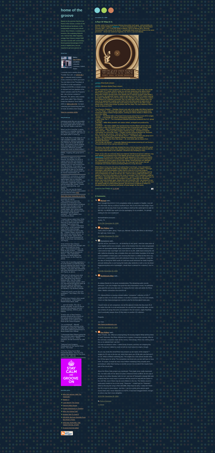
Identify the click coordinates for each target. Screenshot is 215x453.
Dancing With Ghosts (70, 405)
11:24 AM (116, 188)
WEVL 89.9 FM (72, 104)
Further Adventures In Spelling (73, 408)
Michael (103, 200)
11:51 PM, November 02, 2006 (108, 223)
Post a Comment (105, 401)
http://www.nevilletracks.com (107, 324)
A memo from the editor (71, 428)
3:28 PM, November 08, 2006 (108, 327)
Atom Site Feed (66, 196)
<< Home (101, 404)
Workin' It (66, 399)
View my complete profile (69, 112)
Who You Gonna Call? (70, 411)
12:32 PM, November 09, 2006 (108, 396)
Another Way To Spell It (71, 414)
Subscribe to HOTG (78, 196)
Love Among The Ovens (71, 402)
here (77, 192)
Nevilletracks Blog (107, 276)
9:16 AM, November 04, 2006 (108, 271)
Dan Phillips (77, 59)
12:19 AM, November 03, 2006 (108, 236)
